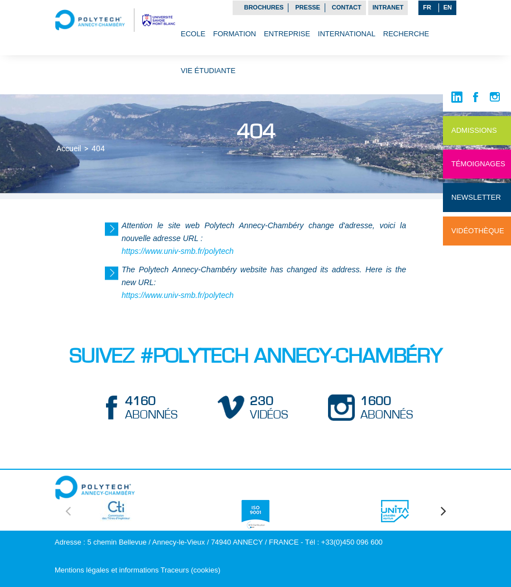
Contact (346, 7)
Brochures (263, 7)
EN (447, 7)
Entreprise (287, 34)
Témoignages (478, 164)
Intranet (388, 7)
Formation (234, 34)
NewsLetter (476, 197)
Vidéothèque (477, 231)
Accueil (68, 148)
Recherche (406, 34)
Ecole (193, 34)
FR (427, 7)
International (346, 34)
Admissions (474, 130)
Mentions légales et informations (106, 570)
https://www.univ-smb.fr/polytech (178, 251)
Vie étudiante (208, 70)
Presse (307, 7)
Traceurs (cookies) (190, 570)
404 (98, 148)
